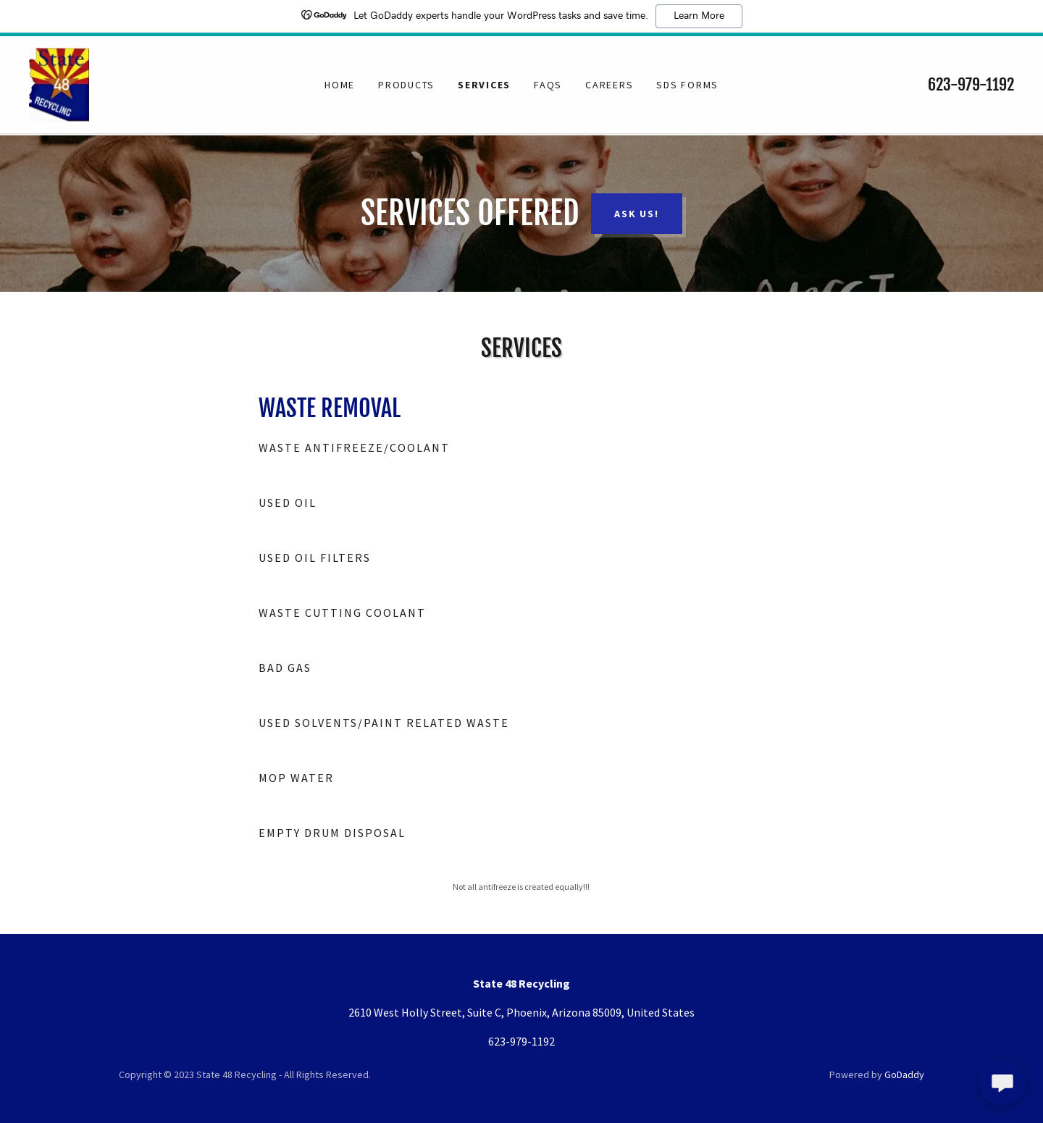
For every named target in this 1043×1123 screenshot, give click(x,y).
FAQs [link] (548, 85)
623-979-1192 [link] (971, 85)
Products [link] (406, 85)
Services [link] (484, 85)
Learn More (699, 16)
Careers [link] (609, 85)
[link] (59, 84)
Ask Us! (636, 213)
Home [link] (339, 85)
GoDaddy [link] (904, 1074)
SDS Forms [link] (687, 85)
